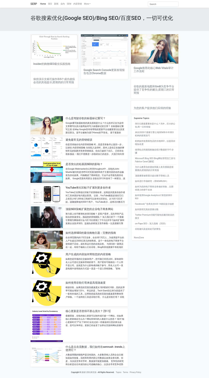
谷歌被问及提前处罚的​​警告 (148, 229)
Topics (118, 372)
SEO (50, 4)
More (86, 4)
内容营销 (77, 4)
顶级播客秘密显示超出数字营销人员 (152, 175)
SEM (69, 4)
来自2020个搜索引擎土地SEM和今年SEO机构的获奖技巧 (154, 134)
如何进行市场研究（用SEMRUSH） (151, 181)
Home (43, 4)
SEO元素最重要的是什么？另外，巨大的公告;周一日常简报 (155, 125)
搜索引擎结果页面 (88, 372)
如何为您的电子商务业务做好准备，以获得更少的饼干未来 (154, 188)
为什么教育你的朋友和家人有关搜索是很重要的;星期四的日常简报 (154, 168)
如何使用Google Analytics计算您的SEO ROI (153, 197)
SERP (34, 3)
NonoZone (139, 237)
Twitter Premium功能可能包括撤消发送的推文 (154, 216)
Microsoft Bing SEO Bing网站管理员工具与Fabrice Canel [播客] (155, 160)
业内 (63, 4)
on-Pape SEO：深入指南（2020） (151, 223)
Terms (125, 372)
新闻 (56, 4)
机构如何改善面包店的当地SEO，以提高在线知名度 (155, 142)
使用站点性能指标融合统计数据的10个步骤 (154, 151)
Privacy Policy (135, 372)
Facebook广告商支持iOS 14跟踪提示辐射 (154, 204)
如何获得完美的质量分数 (146, 209)
